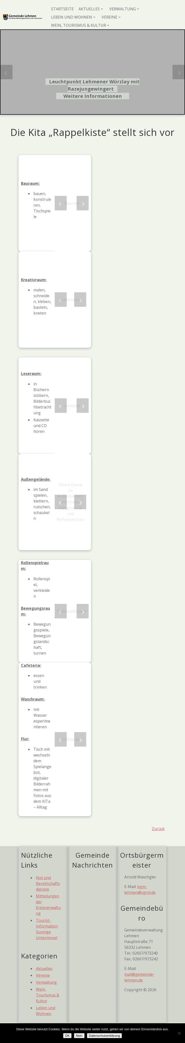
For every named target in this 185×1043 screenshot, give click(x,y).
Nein (79, 1035)
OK (67, 1035)
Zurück (158, 828)
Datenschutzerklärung (104, 1035)
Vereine (43, 975)
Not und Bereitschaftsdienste (48, 883)
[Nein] (179, 1033)
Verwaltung (46, 982)
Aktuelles (44, 968)
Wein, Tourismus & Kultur (47, 995)
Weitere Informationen (92, 96)
